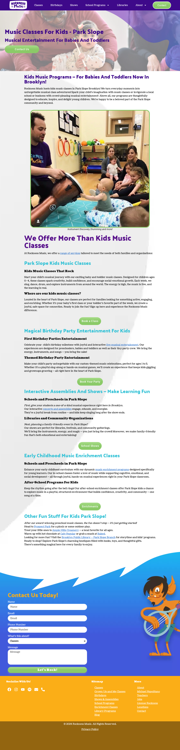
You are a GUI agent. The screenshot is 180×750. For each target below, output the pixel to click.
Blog (97, 715)
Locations (142, 707)
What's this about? (18, 636)
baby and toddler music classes (103, 277)
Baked (101, 533)
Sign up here (97, 306)
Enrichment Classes (106, 707)
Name (11, 602)
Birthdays (56, 5)
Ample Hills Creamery (65, 530)
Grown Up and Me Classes (109, 691)
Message (13, 647)
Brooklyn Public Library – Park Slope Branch (88, 537)
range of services (70, 253)
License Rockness (147, 703)
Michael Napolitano (148, 691)
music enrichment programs (112, 469)
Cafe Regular (67, 533)
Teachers (142, 695)
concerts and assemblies (57, 409)
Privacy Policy (90, 729)
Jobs (139, 699)
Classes (38, 5)
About (141, 5)
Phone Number (17, 625)
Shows (74, 5)
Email (11, 613)
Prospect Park (42, 526)
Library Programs (105, 711)
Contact (141, 711)
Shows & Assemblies (106, 699)
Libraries (122, 5)
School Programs (97, 5)
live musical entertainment (122, 344)
